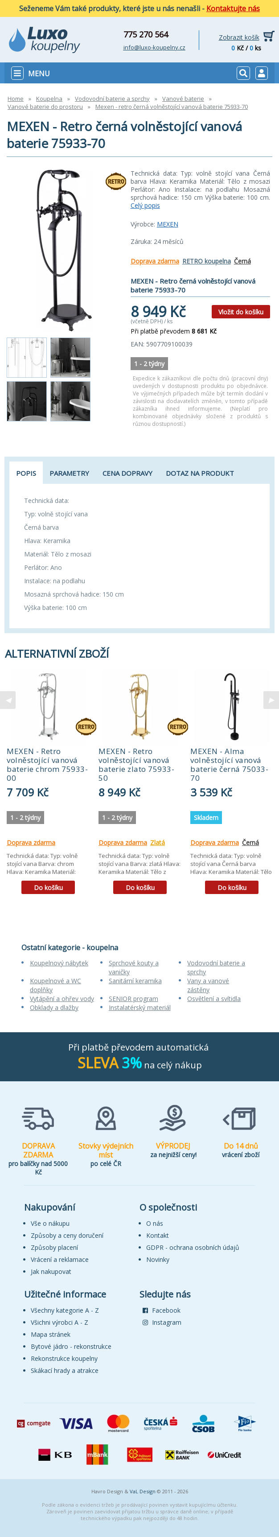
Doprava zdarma (155, 261)
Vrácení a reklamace (60, 1259)
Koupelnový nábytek (59, 963)
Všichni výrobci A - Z (59, 1322)
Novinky (157, 1259)
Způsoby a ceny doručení (67, 1235)
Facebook (162, 1310)
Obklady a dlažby (54, 1007)
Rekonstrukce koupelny (64, 1358)
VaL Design (143, 1491)
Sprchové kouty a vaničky (134, 967)
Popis (26, 473)
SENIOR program (133, 998)
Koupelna (49, 99)
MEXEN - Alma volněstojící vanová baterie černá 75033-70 (229, 764)
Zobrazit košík (239, 37)
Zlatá (157, 842)
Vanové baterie (183, 99)
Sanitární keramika (135, 981)
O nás (154, 1223)
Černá (242, 261)
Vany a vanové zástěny (208, 985)
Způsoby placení (54, 1247)
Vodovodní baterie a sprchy (112, 99)
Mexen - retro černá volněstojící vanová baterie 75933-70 (171, 107)
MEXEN (167, 224)
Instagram (162, 1322)
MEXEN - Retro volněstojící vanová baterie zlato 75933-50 (136, 764)
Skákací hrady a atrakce (64, 1370)
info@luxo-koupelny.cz (154, 47)
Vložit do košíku (240, 312)
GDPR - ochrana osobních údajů (192, 1247)
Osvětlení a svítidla (214, 998)
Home (16, 99)
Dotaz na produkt (200, 473)
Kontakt (157, 1235)
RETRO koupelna (206, 261)
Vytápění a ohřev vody (62, 998)
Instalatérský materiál (140, 1007)
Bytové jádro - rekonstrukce (71, 1346)
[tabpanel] (48, 784)
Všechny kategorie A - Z (65, 1310)
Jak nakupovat (51, 1271)
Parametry (69, 473)
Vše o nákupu (50, 1223)
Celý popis (145, 205)
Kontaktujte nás (233, 8)
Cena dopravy (127, 473)
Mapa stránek (50, 1334)
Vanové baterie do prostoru (45, 107)
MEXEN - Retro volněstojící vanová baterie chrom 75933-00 (47, 764)
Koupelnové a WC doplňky (55, 985)
